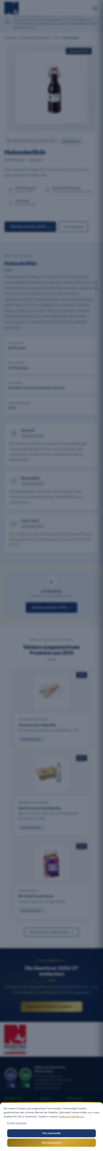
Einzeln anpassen (16, 1122)
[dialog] (51, 1126)
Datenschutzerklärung (71, 1116)
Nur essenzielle (51, 1133)
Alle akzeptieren (51, 1142)
